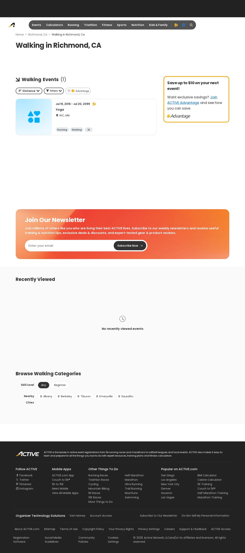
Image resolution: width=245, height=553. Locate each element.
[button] (54, 91)
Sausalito (125, 396)
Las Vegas (167, 497)
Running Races (98, 475)
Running (73, 25)
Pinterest (25, 484)
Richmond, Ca (37, 34)
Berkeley (64, 396)
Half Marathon (134, 475)
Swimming (132, 497)
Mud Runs (131, 493)
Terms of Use (69, 529)
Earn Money (77, 516)
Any (43, 385)
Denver (166, 488)
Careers (169, 529)
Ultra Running (133, 484)
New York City (170, 484)
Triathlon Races (98, 480)
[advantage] (176, 24)
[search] (191, 24)
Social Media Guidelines (53, 540)
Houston (166, 493)
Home (20, 34)
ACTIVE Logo (24, 452)
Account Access (101, 516)
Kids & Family (158, 25)
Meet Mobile (60, 488)
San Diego (168, 475)
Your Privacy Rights (121, 529)
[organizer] (183, 24)
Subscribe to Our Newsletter (158, 516)
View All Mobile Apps (65, 493)
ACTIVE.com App (63, 475)
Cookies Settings (113, 540)
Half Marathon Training (213, 493)
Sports (122, 25)
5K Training (205, 484)
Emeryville (104, 396)
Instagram (26, 488)
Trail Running (133, 488)
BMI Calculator (207, 475)
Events (36, 25)
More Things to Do (100, 502)
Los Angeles (169, 480)
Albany (46, 396)
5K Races (94, 493)
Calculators (54, 25)
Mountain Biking (98, 488)
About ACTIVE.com (27, 529)
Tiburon (84, 396)
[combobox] (29, 91)
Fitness (107, 25)
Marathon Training (210, 497)
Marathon (131, 480)
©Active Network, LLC (151, 538)
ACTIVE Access (221, 529)
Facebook (26, 475)
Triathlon (90, 25)
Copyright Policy (93, 529)
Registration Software (21, 540)
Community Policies (86, 540)
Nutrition (137, 25)
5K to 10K (58, 484)
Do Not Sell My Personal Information (205, 516)
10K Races (94, 497)
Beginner (60, 385)
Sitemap (49, 529)
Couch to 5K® (61, 480)
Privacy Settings (149, 529)
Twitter (24, 480)
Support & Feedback (193, 529)
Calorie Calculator (210, 480)
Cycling (93, 484)
